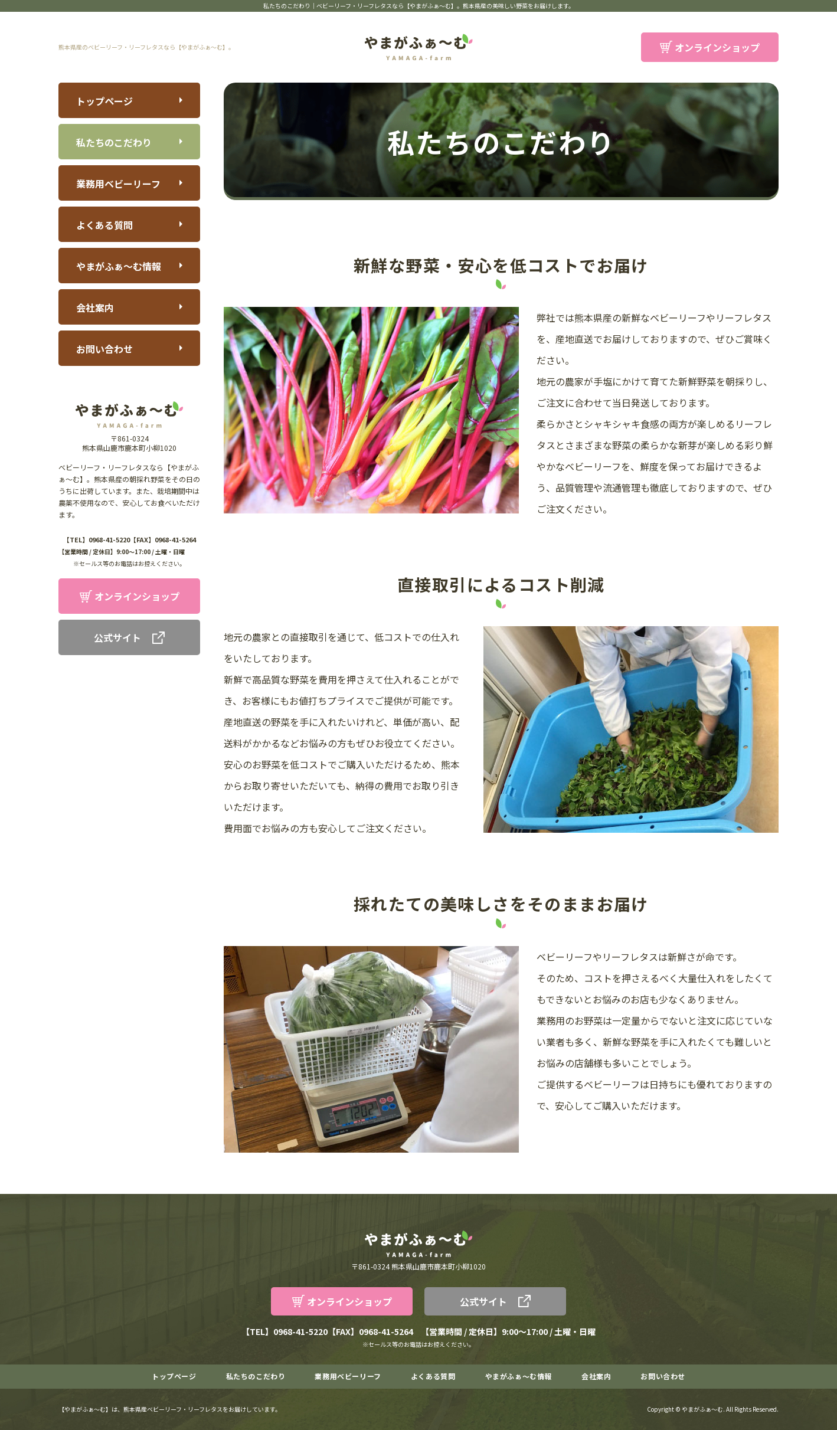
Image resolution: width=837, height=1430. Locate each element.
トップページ (104, 101)
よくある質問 (104, 225)
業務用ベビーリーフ (118, 183)
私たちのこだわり (114, 142)
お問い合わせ (104, 349)
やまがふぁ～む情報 (118, 266)
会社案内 (95, 307)
